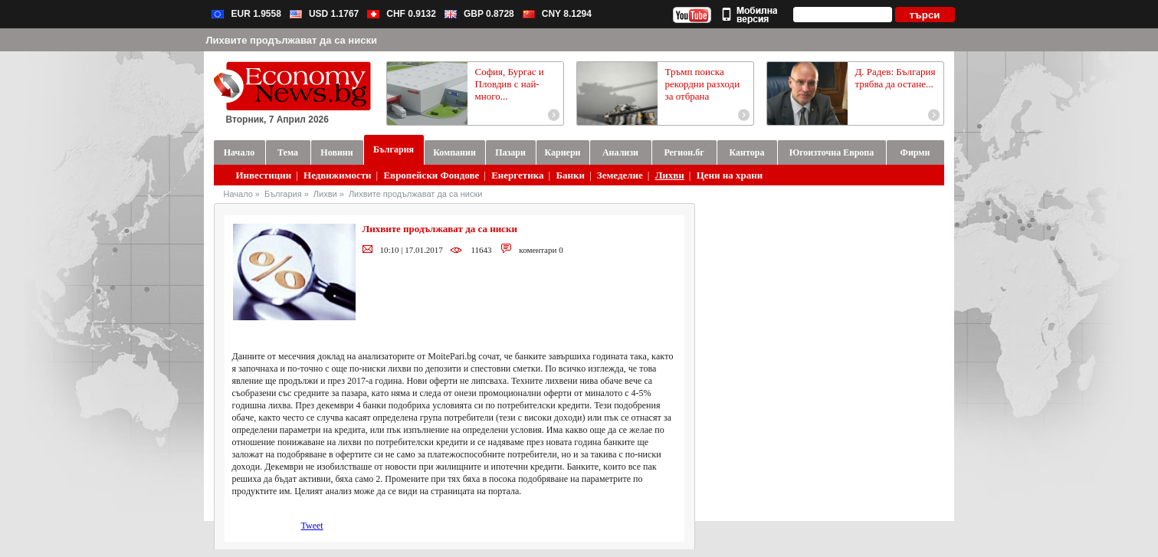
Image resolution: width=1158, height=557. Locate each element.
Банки (570, 175)
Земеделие (620, 175)
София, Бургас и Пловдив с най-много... (509, 84)
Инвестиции (264, 175)
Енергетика (517, 175)
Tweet (312, 525)
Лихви (669, 175)
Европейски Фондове (431, 175)
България (283, 193)
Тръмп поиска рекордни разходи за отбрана (702, 84)
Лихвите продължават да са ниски (415, 193)
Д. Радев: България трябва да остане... (895, 78)
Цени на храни (730, 175)
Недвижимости (337, 175)
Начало (238, 193)
